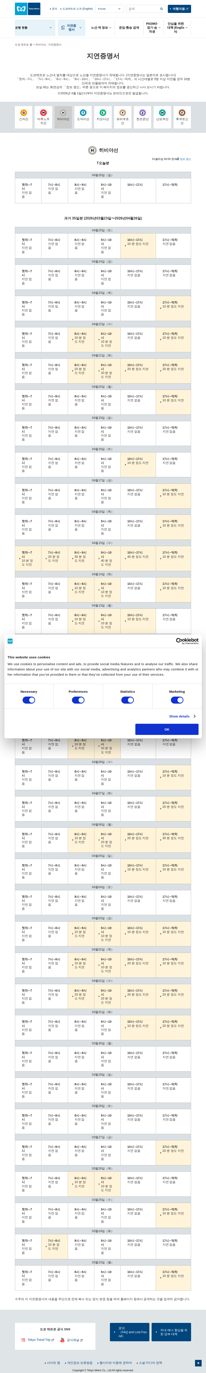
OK (167, 729)
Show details (179, 716)
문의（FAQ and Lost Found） (133, 1332)
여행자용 (179, 9)
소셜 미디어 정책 (150, 1362)
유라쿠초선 (122, 117)
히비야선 (63, 115)
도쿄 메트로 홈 (23, 44)
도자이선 (83, 115)
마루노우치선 (43, 117)
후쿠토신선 (182, 117)
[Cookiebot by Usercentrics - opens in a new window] (179, 641)
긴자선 (23, 115)
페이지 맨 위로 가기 (198, 1363)
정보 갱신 (185, 159)
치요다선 (102, 115)
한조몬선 (142, 115)
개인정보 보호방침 (80, 1362)
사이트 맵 (53, 1362)
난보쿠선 (162, 115)
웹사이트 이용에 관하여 (116, 1362)
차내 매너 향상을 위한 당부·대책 (174, 1332)
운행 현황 (21, 27)
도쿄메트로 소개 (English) (78, 8)
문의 (54, 8)
